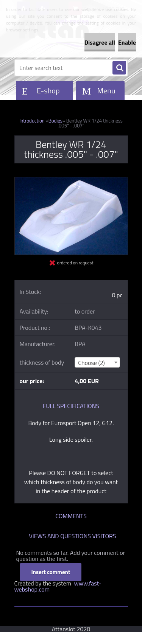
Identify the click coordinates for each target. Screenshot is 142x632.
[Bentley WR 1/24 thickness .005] (71, 180)
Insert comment (50, 572)
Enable (127, 42)
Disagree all (99, 42)
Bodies (55, 120)
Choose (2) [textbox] (91, 362)
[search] (119, 68)
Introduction (32, 120)
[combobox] (97, 362)
